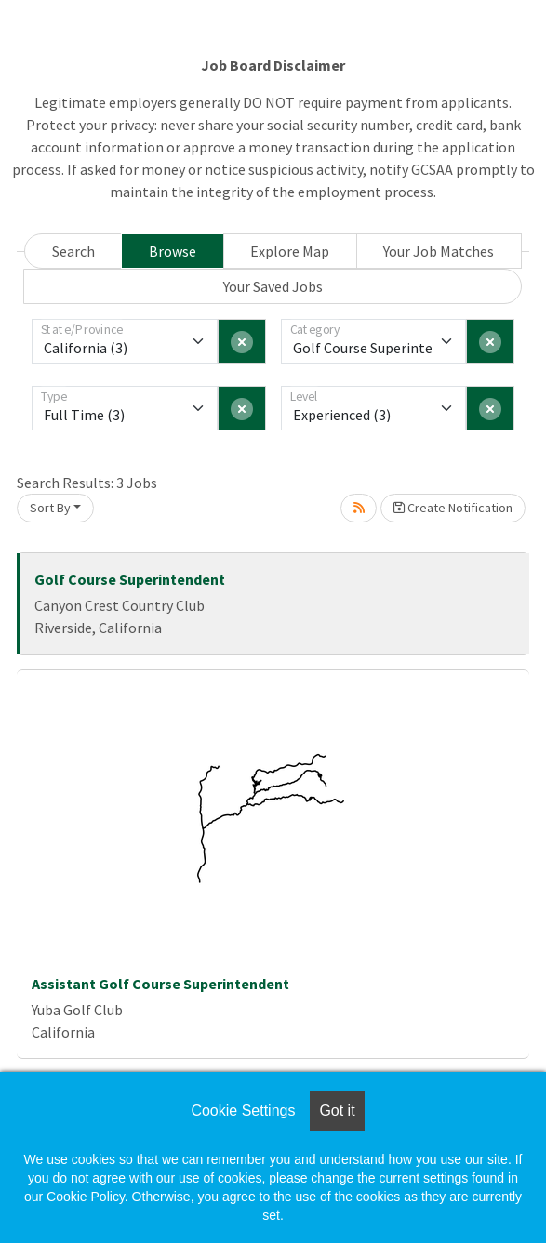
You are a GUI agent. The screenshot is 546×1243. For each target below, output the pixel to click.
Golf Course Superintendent (129, 579)
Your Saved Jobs (273, 286)
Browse (172, 251)
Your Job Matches (438, 251)
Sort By (50, 507)
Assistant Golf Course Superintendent (160, 983)
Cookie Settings (243, 1110)
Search (73, 251)
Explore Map (289, 251)
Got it (336, 1110)
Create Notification (453, 507)
